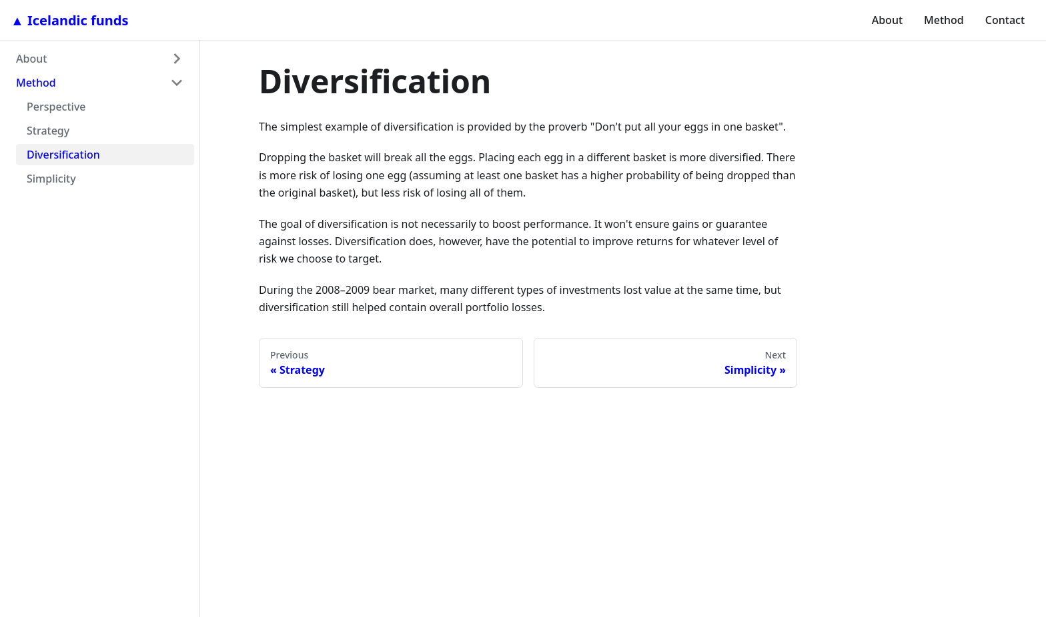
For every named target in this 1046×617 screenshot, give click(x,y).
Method (944, 20)
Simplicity (51, 178)
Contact (1005, 20)
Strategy (48, 130)
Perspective (56, 106)
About (887, 20)
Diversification (63, 154)
